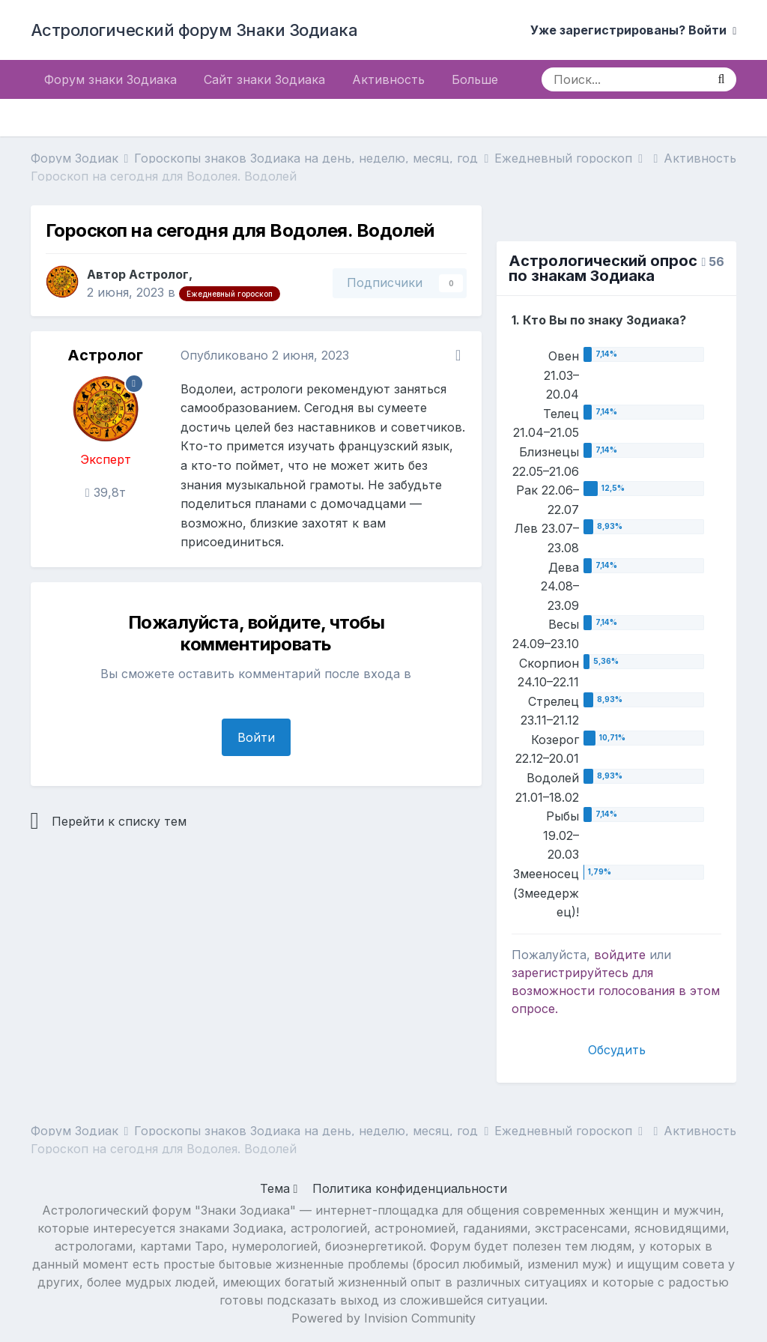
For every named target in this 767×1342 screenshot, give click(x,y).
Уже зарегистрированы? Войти (633, 29)
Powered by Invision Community (383, 1318)
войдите (620, 954)
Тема (279, 1188)
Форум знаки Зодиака (110, 79)
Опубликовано (265, 355)
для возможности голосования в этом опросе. (616, 990)
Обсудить (617, 1049)
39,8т (105, 492)
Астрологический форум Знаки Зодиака (194, 30)
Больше (475, 79)
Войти (256, 737)
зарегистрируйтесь (570, 972)
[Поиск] (624, 79)
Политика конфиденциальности (409, 1188)
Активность (388, 79)
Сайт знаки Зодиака (264, 79)
